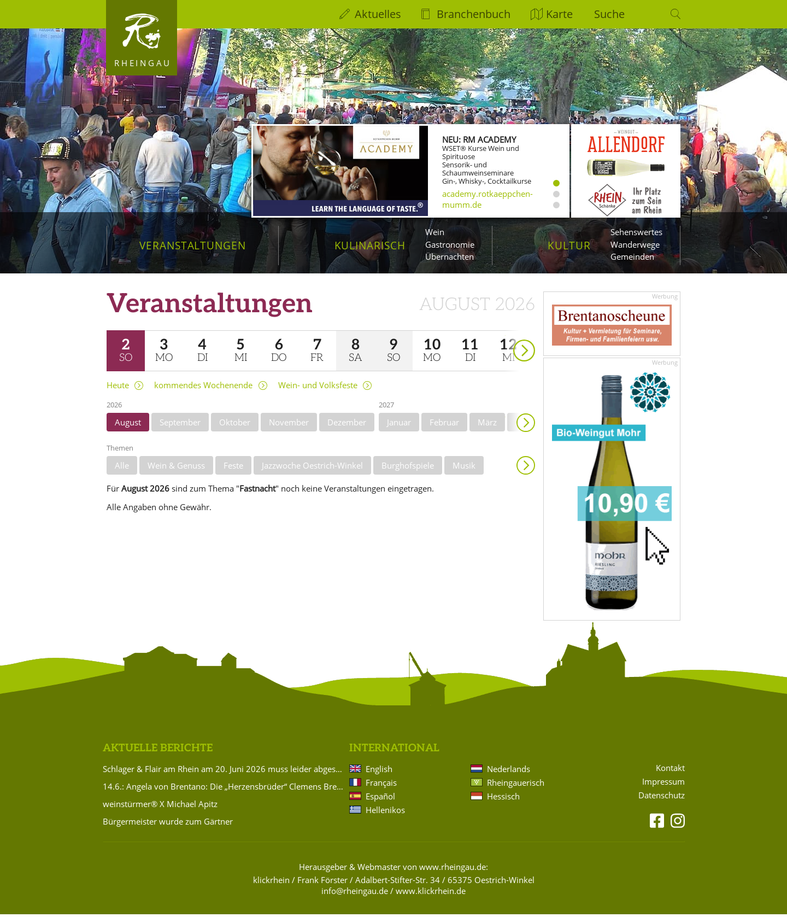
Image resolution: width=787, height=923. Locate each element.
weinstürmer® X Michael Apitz (160, 813)
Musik (464, 474)
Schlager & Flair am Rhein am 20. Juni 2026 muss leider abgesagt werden (224, 778)
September (180, 430)
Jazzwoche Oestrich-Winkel (312, 474)
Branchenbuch (473, 14)
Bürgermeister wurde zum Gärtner (168, 830)
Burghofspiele (407, 474)
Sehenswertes (636, 231)
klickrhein (271, 889)
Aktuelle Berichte (158, 757)
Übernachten (449, 256)
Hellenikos (385, 819)
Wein (434, 231)
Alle (122, 474)
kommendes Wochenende (203, 394)
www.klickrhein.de (431, 900)
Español (380, 805)
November (289, 430)
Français (381, 791)
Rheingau (143, 62)
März (487, 430)
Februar (444, 430)
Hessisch (503, 805)
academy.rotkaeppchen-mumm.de (487, 199)
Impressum (663, 791)
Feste (233, 474)
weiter (505, 425)
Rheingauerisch (515, 791)
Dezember (346, 430)
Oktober (234, 430)
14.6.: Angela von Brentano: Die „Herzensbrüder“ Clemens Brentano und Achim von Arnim (224, 795)
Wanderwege (635, 244)
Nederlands (508, 778)
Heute (118, 394)
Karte (559, 14)
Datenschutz (661, 804)
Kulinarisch (370, 245)
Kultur (569, 245)
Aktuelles (378, 14)
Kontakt (670, 777)
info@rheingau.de (354, 900)
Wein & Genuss (176, 474)
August (128, 430)
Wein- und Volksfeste (317, 394)
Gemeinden (632, 256)
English (379, 778)
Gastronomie (449, 244)
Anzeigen (525, 474)
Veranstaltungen (192, 245)
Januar (399, 430)
